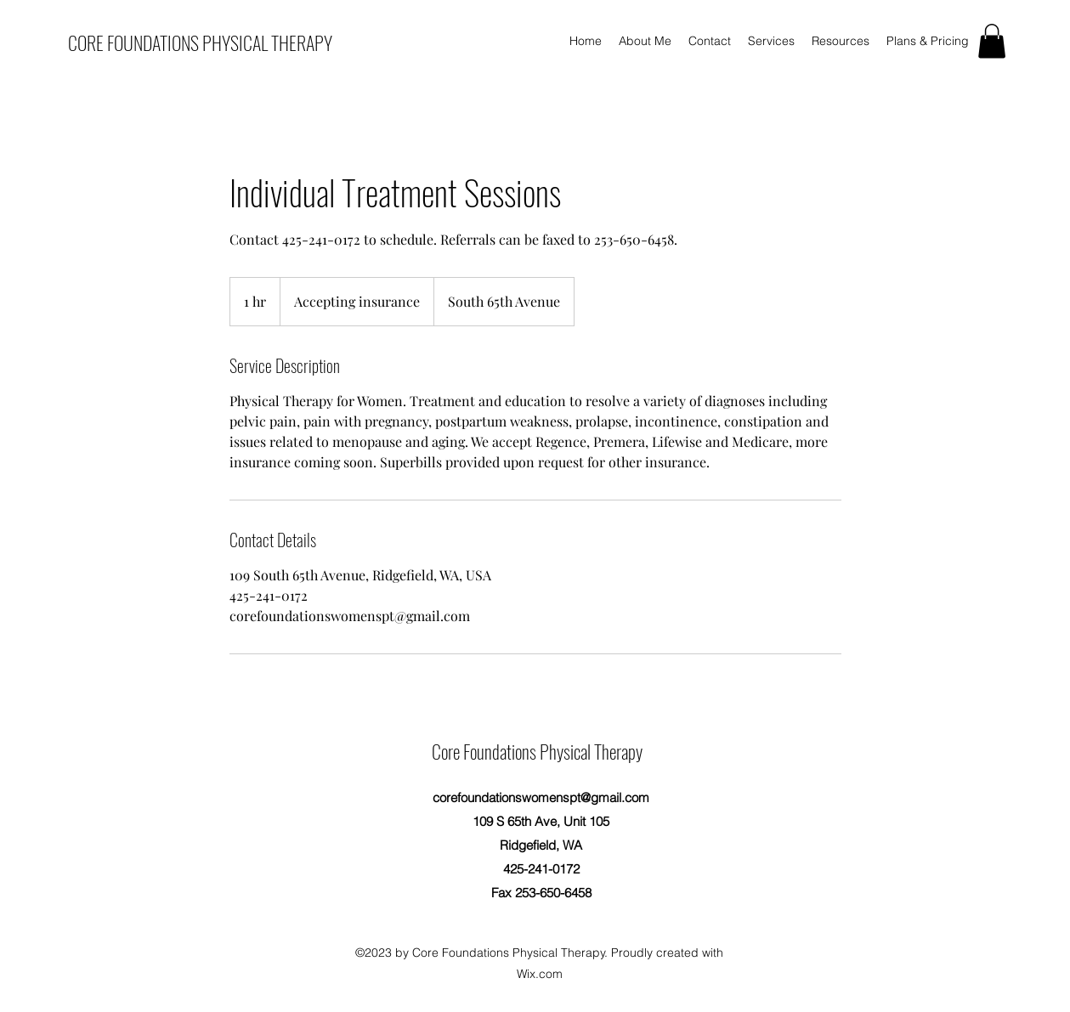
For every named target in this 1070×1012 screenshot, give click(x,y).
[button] (991, 41)
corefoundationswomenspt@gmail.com (541, 797)
